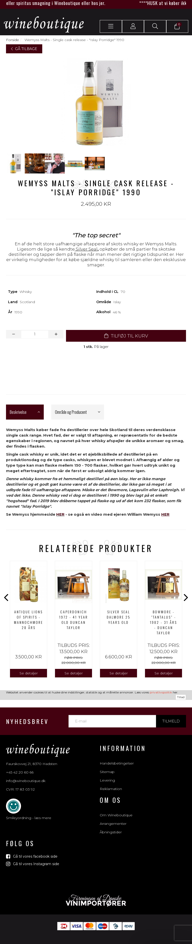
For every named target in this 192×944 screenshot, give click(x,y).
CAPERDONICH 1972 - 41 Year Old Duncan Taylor (73, 619)
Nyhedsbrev (27, 721)
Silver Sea (85, 249)
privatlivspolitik (161, 692)
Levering (107, 780)
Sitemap (107, 772)
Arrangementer (113, 823)
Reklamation (111, 789)
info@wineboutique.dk (26, 780)
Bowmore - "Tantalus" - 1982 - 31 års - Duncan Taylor (163, 622)
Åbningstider (111, 832)
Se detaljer (29, 673)
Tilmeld (171, 721)
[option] (28, 619)
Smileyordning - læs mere (28, 817)
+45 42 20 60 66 (20, 771)
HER (60, 514)
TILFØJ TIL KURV (126, 336)
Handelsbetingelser (117, 763)
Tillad (180, 697)
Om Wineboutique (116, 815)
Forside (12, 40)
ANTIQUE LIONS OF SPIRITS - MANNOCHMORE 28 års (28, 619)
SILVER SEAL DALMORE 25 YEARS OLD (118, 617)
